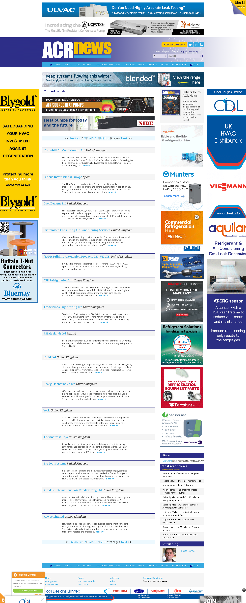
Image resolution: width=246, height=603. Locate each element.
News (58, 65)
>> (130, 138)
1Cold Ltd (50, 357)
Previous (75, 138)
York (47, 410)
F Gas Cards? (188, 550)
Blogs (141, 65)
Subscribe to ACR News (192, 94)
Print (112, 581)
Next (124, 138)
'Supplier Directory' (189, 51)
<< (66, 138)
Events (119, 65)
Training (87, 65)
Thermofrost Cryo (56, 437)
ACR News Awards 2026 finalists (178, 485)
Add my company (174, 44)
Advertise (152, 65)
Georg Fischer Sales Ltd (59, 384)
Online (113, 584)
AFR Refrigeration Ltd (58, 280)
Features (68, 65)
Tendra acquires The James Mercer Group (182, 481)
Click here (167, 461)
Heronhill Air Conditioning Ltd (64, 150)
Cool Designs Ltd (55, 203)
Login (193, 64)
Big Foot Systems (55, 463)
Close (42, 575)
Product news (51, 584)
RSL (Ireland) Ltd (55, 333)
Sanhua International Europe (63, 177)
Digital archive (178, 65)
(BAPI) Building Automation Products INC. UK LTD (77, 256)
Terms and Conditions (153, 578)
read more (18, 599)
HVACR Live (83, 584)
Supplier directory (104, 65)
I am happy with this (28, 591)
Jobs (78, 65)
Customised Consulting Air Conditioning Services (77, 230)
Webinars (130, 65)
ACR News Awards (86, 581)
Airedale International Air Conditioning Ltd (73, 490)
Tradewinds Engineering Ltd (63, 307)
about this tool (38, 595)
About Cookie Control (15, 575)
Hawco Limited (54, 516)
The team (164, 65)
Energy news (51, 581)
